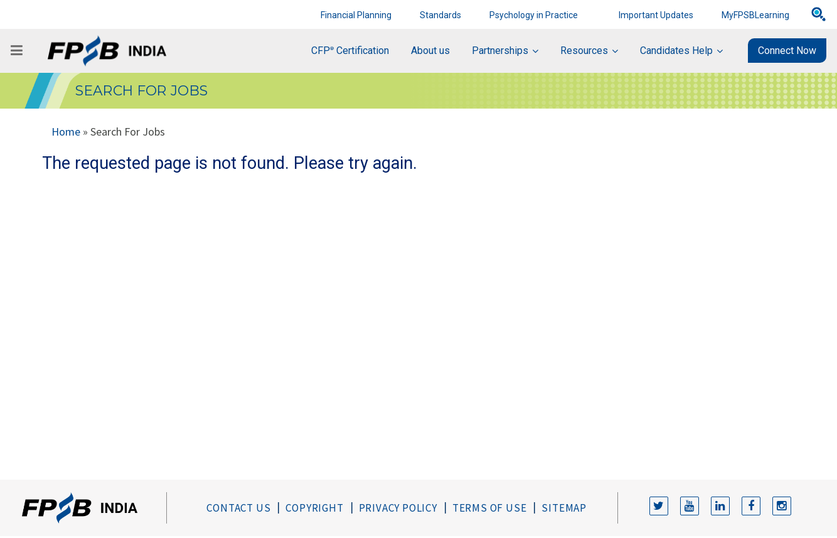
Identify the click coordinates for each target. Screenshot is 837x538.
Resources (584, 50)
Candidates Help (676, 50)
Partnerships (500, 50)
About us (430, 50)
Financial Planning (356, 15)
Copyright (314, 508)
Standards (440, 15)
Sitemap (564, 508)
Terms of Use (489, 508)
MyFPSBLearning (755, 15)
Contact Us (238, 508)
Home (65, 131)
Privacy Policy (398, 508)
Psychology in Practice (533, 15)
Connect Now (787, 50)
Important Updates (656, 15)
